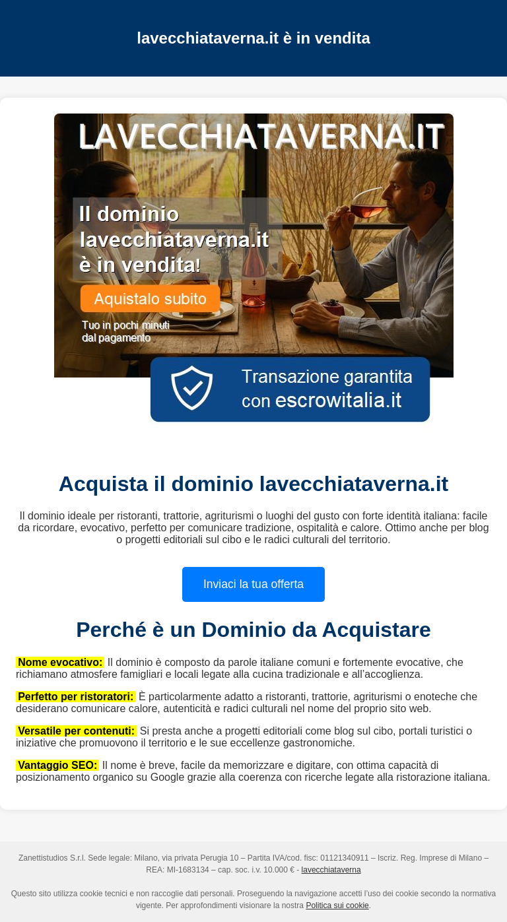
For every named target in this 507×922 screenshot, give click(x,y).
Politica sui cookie (337, 905)
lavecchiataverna (331, 869)
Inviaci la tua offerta (253, 584)
